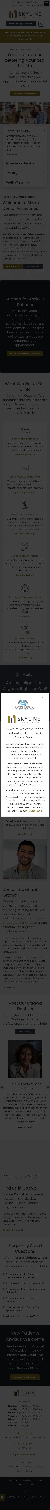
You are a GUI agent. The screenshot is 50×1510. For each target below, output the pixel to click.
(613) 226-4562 (33, 811)
